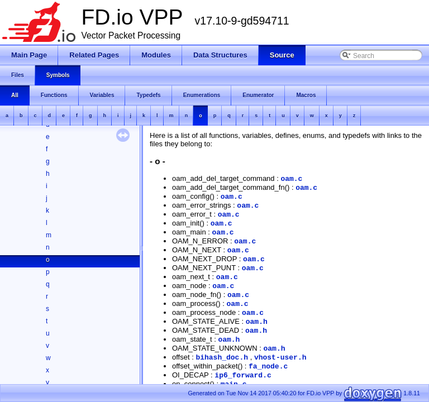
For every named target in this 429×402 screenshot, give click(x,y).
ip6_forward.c (242, 375)
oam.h (257, 322)
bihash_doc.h (222, 357)
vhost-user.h (280, 357)
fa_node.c (268, 366)
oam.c (291, 179)
